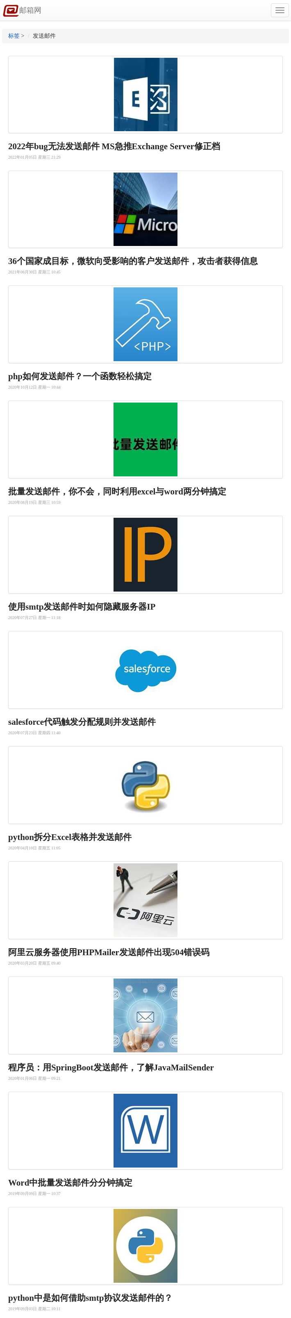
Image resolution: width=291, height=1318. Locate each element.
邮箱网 (22, 11)
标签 (14, 36)
